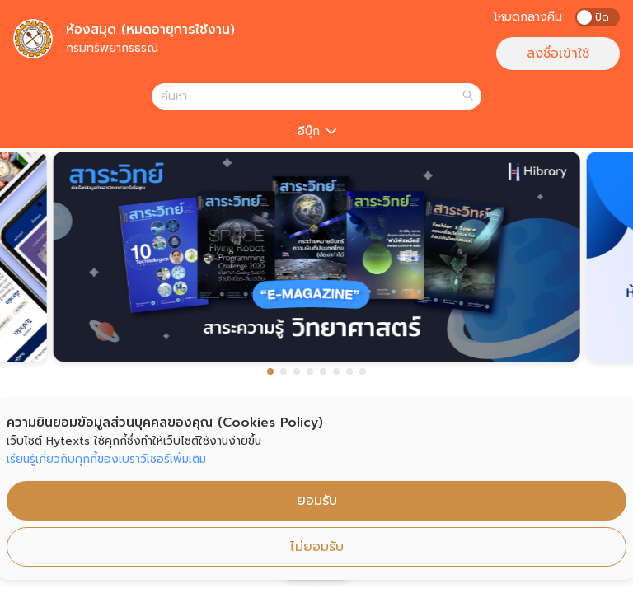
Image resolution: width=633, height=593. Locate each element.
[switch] (597, 17)
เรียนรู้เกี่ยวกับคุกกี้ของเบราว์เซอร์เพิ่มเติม (106, 459)
